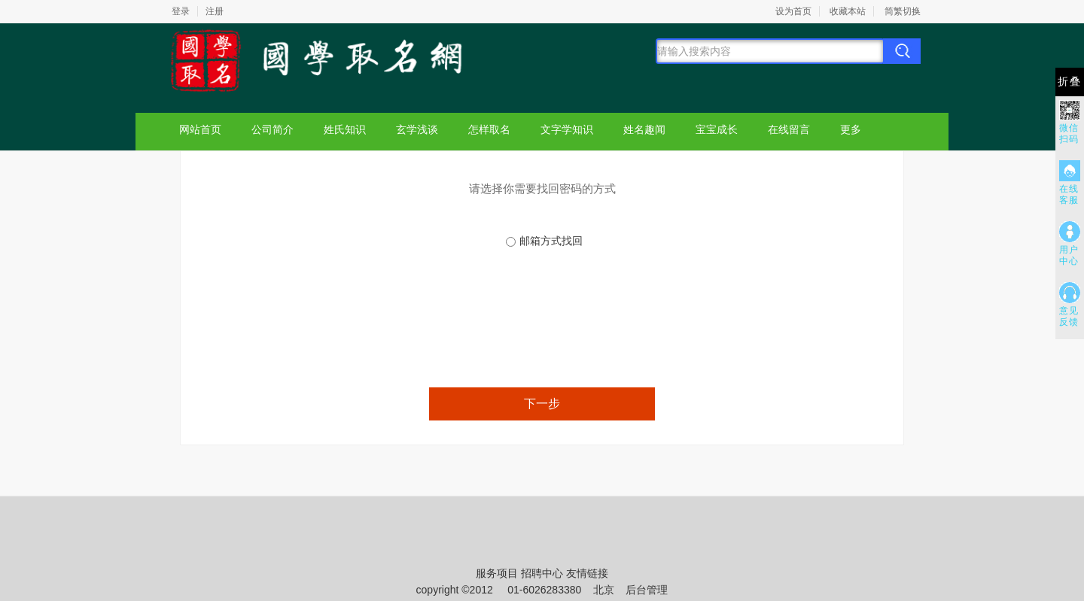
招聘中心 (542, 573)
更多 (850, 129)
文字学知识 (566, 129)
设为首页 (793, 11)
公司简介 (272, 129)
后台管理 (647, 590)
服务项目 (497, 573)
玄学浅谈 (417, 129)
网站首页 (200, 129)
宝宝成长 (717, 129)
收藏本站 (848, 11)
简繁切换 (903, 11)
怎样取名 (489, 129)
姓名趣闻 (644, 129)
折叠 (1070, 81)
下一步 (542, 403)
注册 (215, 11)
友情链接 (587, 573)
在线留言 (789, 129)
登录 (181, 11)
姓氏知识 (345, 129)
